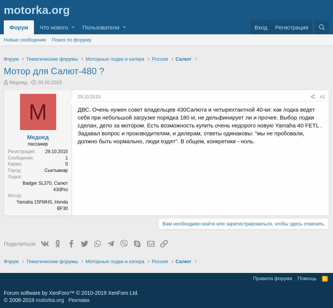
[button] (73, 27)
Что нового (54, 27)
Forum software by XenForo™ (71, 293)
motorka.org (50, 300)
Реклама (78, 300)
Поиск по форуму (71, 40)
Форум (18, 27)
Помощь (307, 278)
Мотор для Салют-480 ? (54, 71)
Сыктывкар (56, 170)
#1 (322, 97)
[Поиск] (322, 27)
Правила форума (272, 278)
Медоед (18, 82)
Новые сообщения (25, 40)
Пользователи (100, 27)
